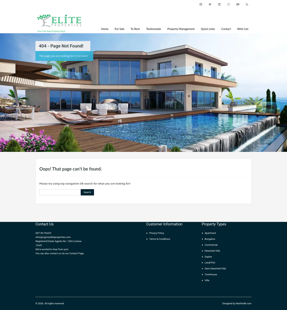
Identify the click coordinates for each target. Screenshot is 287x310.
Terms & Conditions (159, 239)
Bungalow (210, 239)
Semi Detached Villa (215, 268)
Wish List (242, 28)
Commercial (211, 244)
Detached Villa (212, 250)
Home (104, 28)
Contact (226, 28)
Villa (207, 280)
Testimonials (153, 28)
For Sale (119, 28)
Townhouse (211, 274)
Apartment (210, 233)
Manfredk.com (244, 303)
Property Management (180, 28)
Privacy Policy (156, 233)
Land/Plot (210, 262)
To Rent (135, 28)
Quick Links (208, 28)
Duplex (208, 256)
